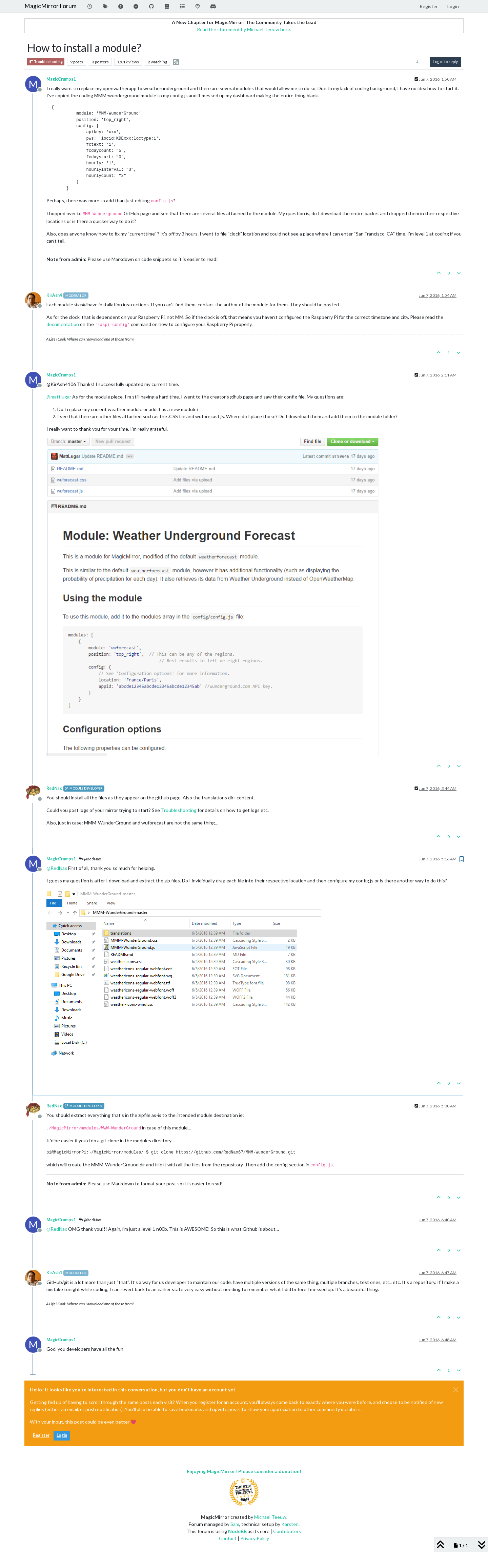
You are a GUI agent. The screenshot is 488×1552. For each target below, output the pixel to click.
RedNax (54, 788)
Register (41, 1435)
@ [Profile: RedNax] (56, 868)
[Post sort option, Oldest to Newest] (418, 61)
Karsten (290, 1524)
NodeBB (237, 1531)
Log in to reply (445, 61)
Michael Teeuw (270, 1517)
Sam (234, 1524)
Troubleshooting (46, 62)
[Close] (456, 1390)
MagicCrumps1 (61, 79)
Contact (228, 1538)
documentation (62, 324)
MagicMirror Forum (50, 5)
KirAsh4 (54, 295)
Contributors (287, 1531)
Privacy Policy (254, 1538)
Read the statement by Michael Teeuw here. (244, 29)
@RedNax (90, 858)
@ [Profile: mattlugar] (58, 397)
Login (62, 1435)
